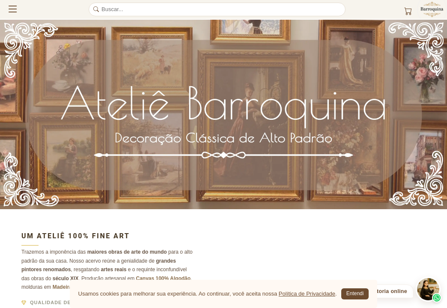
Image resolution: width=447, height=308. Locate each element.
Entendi (355, 293)
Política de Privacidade (307, 293)
